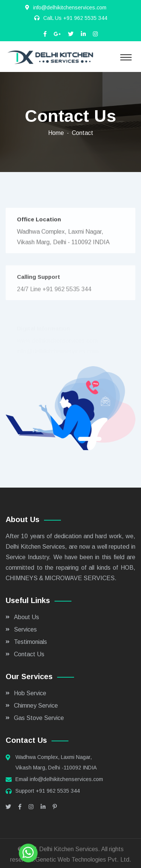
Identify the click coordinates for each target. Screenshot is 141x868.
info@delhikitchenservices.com (66, 779)
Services (25, 629)
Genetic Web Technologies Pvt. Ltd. (83, 859)
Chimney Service (36, 705)
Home (56, 133)
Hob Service (30, 693)
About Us (26, 617)
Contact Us (29, 654)
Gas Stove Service (39, 718)
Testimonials (30, 642)
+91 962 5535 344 (85, 18)
